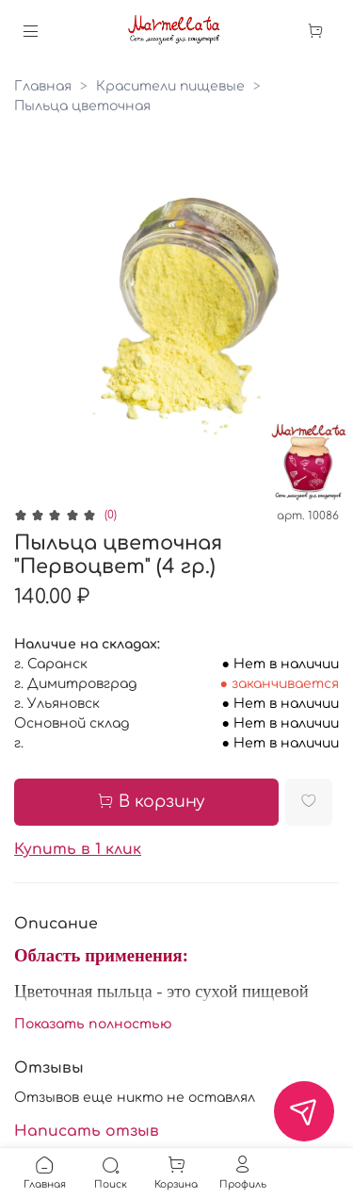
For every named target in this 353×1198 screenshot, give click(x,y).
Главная (43, 86)
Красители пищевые (170, 86)
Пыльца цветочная (82, 106)
